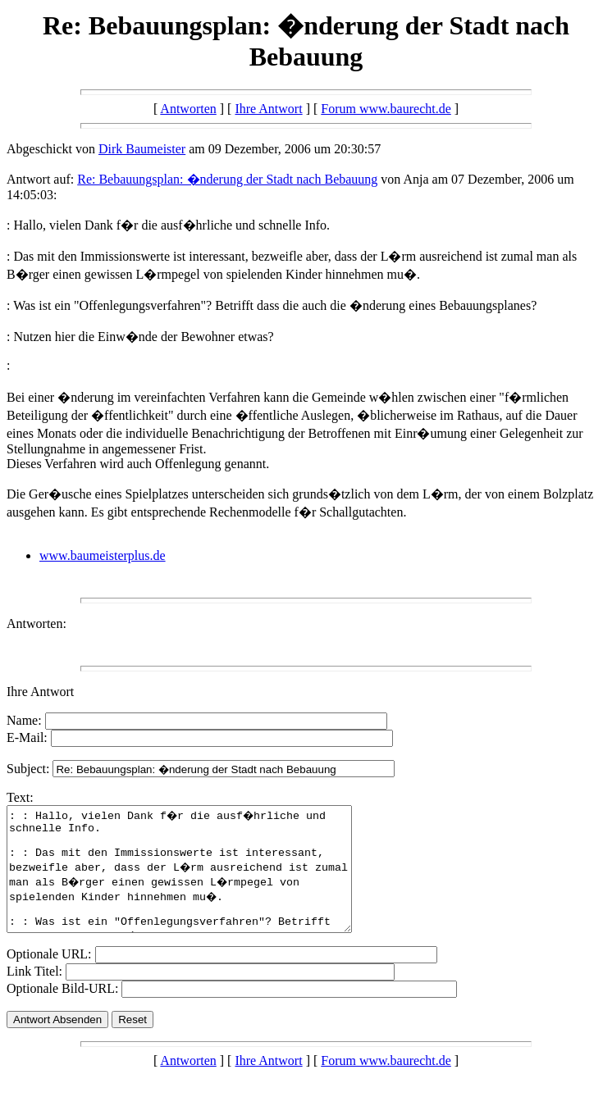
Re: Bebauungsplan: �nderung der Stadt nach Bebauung (227, 179)
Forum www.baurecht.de (385, 109)
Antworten (188, 109)
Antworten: (36, 623)
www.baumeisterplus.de (102, 555)
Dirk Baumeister (141, 149)
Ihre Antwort (268, 109)
